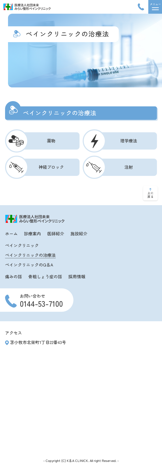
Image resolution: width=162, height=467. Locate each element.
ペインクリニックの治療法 (30, 255)
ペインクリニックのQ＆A (29, 265)
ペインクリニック (22, 245)
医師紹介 (55, 233)
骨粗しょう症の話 (45, 276)
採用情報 (76, 276)
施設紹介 (78, 233)
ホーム (11, 233)
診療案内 (32, 233)
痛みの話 (13, 276)
